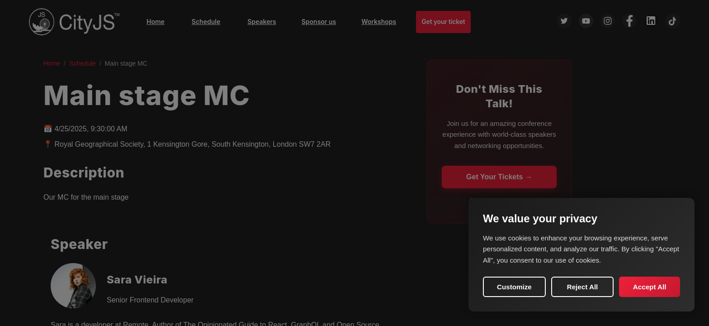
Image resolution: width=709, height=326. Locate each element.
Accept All (649, 287)
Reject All (582, 287)
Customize (514, 287)
